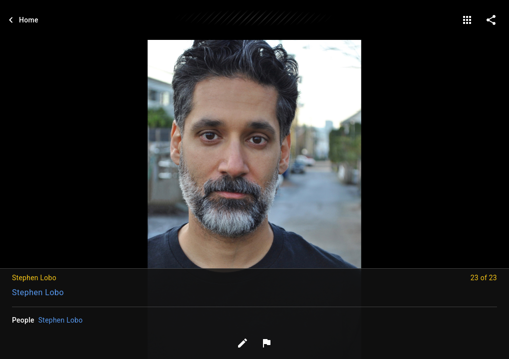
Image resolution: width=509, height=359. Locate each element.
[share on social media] (491, 20)
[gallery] (467, 20)
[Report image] (266, 343)
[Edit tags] (242, 343)
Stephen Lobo (38, 292)
